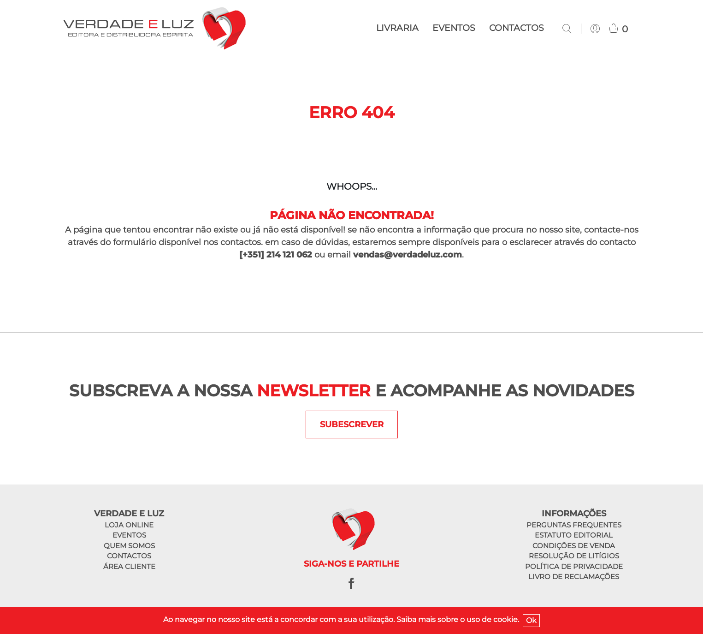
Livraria (397, 28)
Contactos (516, 28)
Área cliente (129, 566)
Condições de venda (573, 545)
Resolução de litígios (574, 555)
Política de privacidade (574, 566)
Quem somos (129, 545)
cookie (505, 619)
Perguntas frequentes (573, 524)
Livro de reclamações (573, 576)
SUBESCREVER (352, 424)
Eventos (453, 28)
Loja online (129, 524)
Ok (531, 620)
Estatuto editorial (574, 535)
